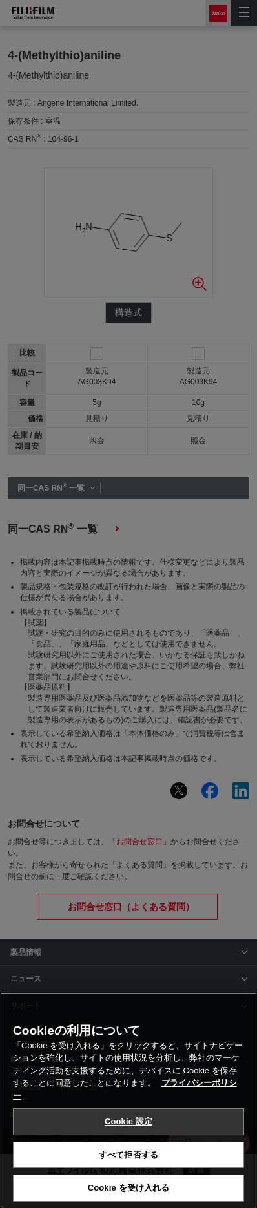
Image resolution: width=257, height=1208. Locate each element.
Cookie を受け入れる (129, 1188)
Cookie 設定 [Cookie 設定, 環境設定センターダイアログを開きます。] (128, 1121)
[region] (128, 1100)
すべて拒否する (128, 1155)
